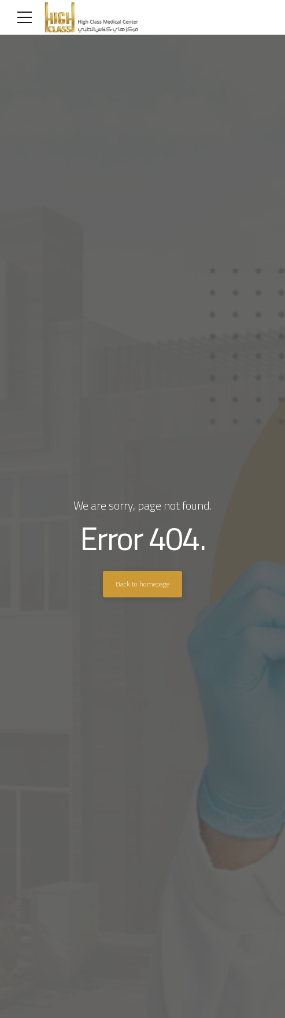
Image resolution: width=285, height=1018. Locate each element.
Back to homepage (142, 583)
